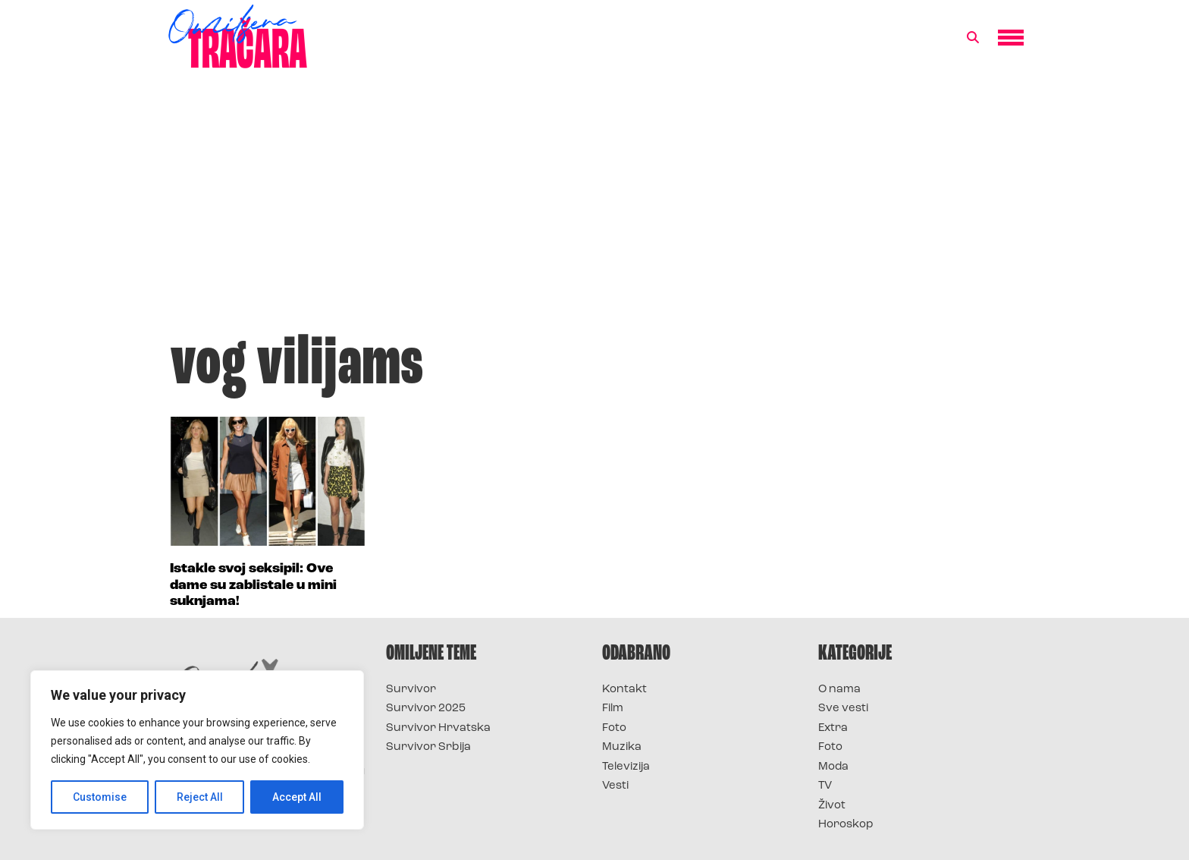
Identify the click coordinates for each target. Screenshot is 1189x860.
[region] (197, 750)
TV (825, 786)
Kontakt (624, 689)
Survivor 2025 (426, 708)
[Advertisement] (594, 208)
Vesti (615, 786)
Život (831, 805)
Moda (833, 767)
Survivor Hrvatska (438, 728)
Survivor (411, 689)
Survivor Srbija (428, 747)
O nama (839, 689)
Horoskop (846, 824)
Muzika (622, 747)
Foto (614, 728)
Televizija (626, 767)
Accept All (297, 797)
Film (612, 708)
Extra (833, 728)
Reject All (200, 797)
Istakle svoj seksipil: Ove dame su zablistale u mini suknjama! (253, 585)
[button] (973, 38)
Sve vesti (843, 708)
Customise (100, 797)
